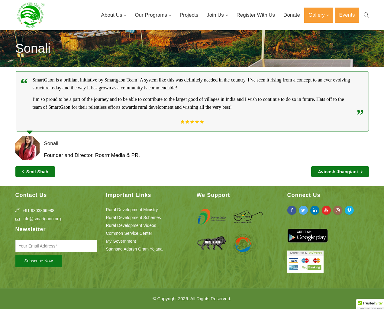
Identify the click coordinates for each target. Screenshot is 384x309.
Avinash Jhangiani (340, 171)
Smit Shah (35, 171)
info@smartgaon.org (42, 218)
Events (347, 15)
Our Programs (151, 15)
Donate (291, 15)
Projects (189, 15)
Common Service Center (129, 233)
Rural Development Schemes (133, 217)
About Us (112, 15)
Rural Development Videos (131, 225)
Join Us (216, 15)
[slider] (192, 121)
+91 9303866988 (39, 210)
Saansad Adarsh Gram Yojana (134, 249)
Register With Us (256, 15)
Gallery (317, 15)
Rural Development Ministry (132, 209)
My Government (121, 241)
